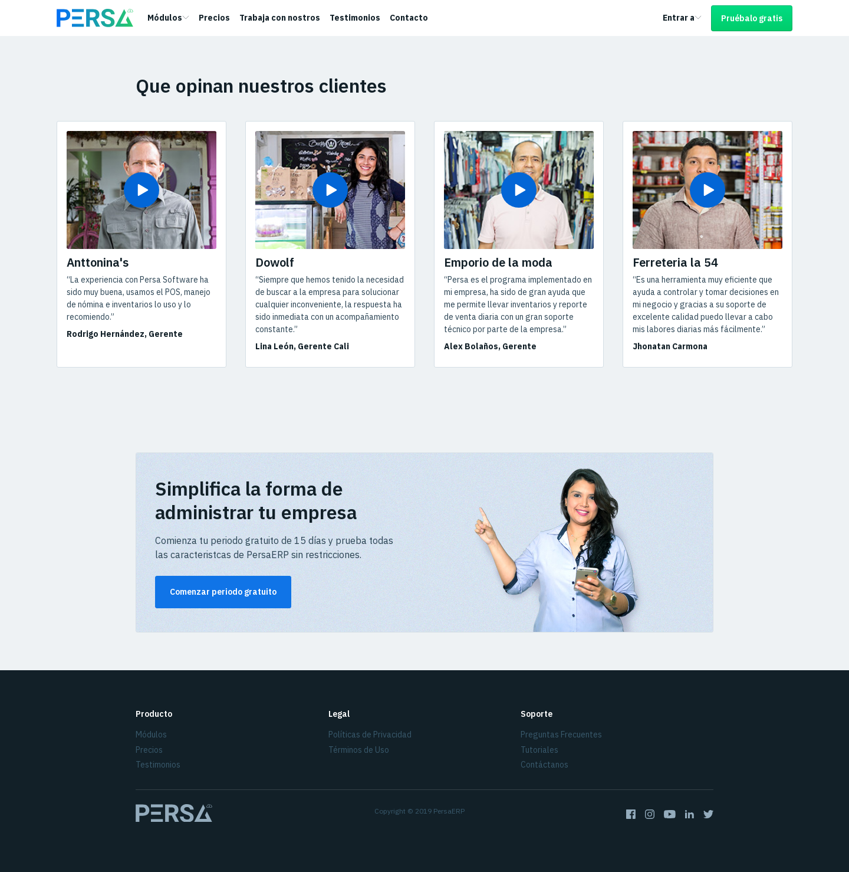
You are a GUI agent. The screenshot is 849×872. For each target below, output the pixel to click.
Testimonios (158, 764)
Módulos (168, 17)
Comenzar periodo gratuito (223, 591)
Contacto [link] (409, 17)
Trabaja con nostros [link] (279, 17)
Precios (149, 750)
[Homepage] (95, 18)
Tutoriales (539, 750)
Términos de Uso (358, 750)
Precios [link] (214, 17)
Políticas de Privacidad (370, 734)
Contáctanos (544, 764)
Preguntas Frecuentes (561, 734)
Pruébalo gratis (751, 18)
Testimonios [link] (355, 17)
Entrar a (682, 17)
